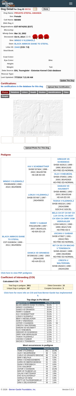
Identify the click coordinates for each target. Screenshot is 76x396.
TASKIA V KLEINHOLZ (63, 201)
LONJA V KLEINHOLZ (38, 195)
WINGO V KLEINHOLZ (24, 40)
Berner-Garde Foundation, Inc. (22, 389)
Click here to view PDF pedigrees (16, 273)
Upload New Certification (59, 87)
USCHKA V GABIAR (63, 233)
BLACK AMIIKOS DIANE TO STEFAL (31, 44)
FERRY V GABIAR (38, 223)
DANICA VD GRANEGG (38, 253)
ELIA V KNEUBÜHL (63, 174)
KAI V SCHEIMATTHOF (38, 166)
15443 (17, 47)
